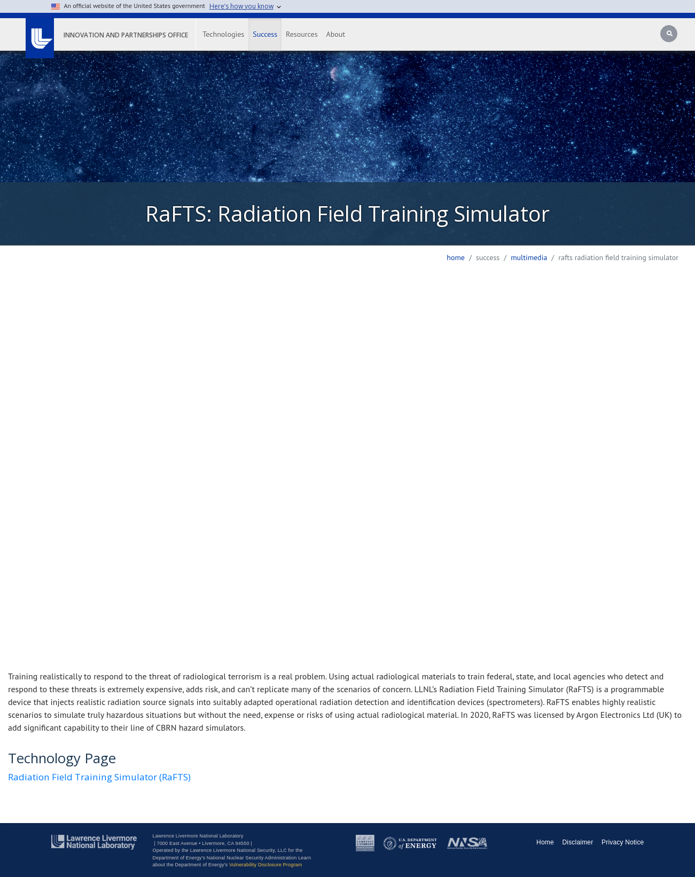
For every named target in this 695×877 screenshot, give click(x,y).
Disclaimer (577, 842)
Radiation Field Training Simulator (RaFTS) (99, 777)
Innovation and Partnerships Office (126, 35)
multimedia (529, 257)
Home (456, 257)
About (336, 34)
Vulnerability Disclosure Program (265, 864)
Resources (301, 34)
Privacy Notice (623, 842)
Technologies (223, 34)
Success (265, 34)
